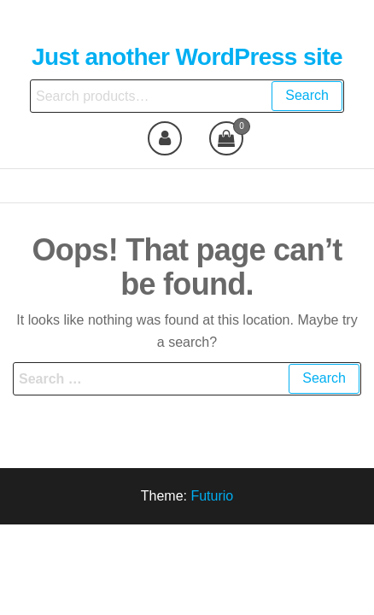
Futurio (211, 496)
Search (307, 95)
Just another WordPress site (187, 57)
